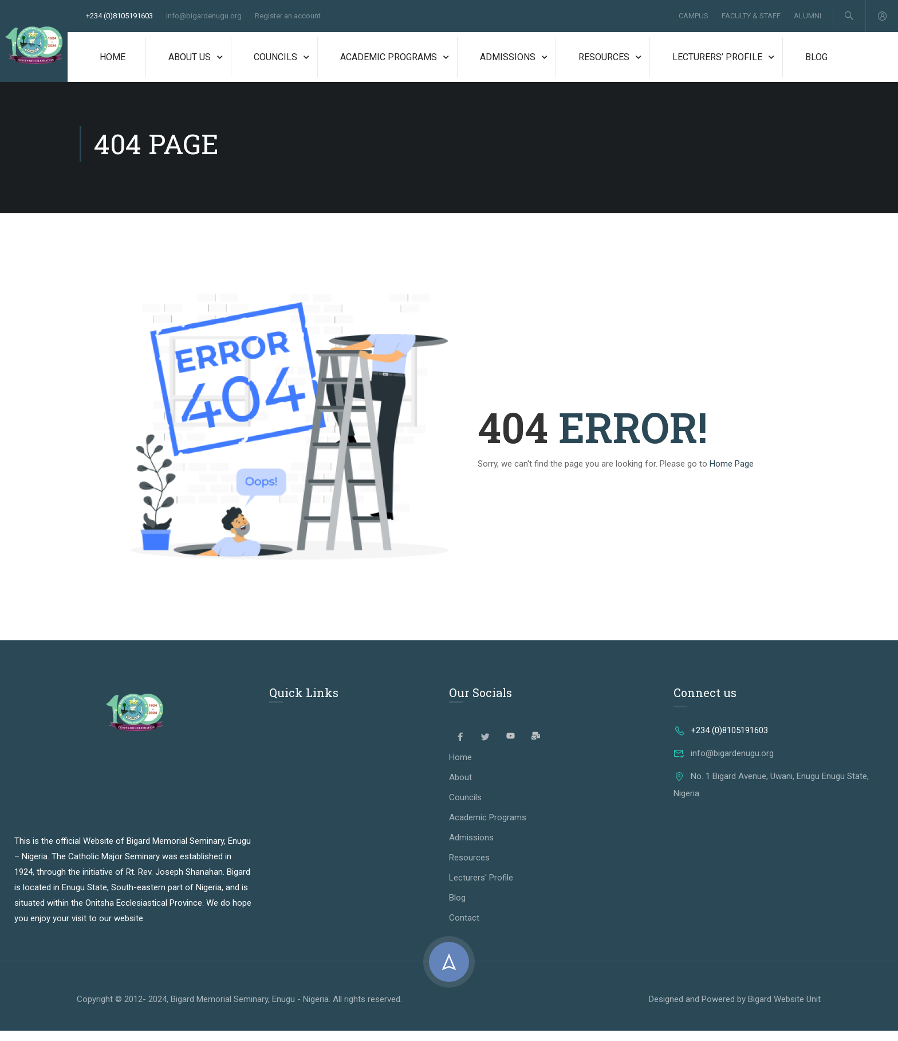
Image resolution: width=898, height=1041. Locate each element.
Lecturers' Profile (481, 888)
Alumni (807, 17)
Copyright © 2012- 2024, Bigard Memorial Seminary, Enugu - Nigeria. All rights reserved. (239, 1009)
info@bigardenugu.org (204, 17)
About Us (189, 59)
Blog (816, 59)
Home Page (732, 473)
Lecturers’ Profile (717, 59)
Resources (603, 59)
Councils (275, 59)
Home (112, 59)
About (460, 787)
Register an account (288, 17)
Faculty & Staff (750, 17)
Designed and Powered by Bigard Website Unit (735, 1009)
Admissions (507, 59)
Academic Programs (388, 59)
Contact (464, 928)
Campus (693, 17)
